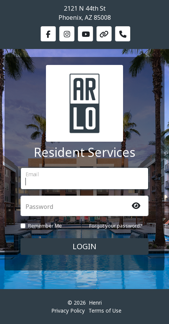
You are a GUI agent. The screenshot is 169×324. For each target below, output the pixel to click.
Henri (95, 302)
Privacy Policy (68, 310)
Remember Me (45, 225)
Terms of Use (105, 310)
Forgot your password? (115, 225)
